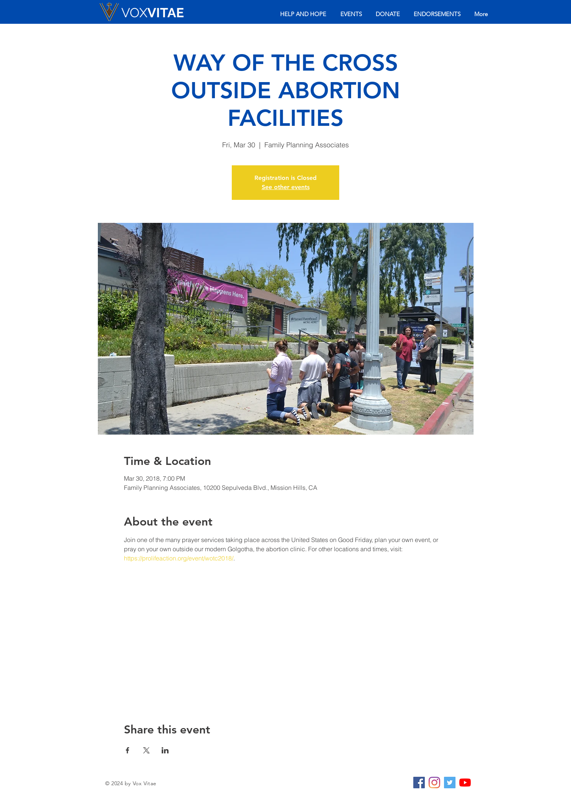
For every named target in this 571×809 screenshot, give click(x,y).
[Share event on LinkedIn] (165, 750)
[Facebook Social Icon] (419, 782)
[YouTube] (465, 782)
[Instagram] (434, 782)
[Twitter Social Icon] (449, 782)
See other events (286, 187)
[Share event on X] (146, 750)
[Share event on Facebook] (127, 750)
